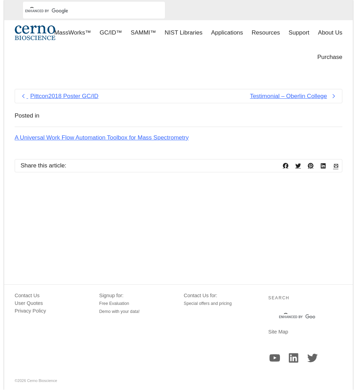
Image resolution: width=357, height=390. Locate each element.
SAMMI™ (143, 32)
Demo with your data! (119, 311)
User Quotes (29, 303)
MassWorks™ (72, 32)
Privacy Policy (30, 311)
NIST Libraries (183, 32)
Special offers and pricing (208, 303)
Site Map (278, 332)
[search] (85, 11)
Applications (227, 32)
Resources (266, 32)
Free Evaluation (114, 303)
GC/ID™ (111, 32)
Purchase (329, 57)
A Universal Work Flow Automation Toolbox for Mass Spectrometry (102, 137)
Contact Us (27, 295)
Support (299, 32)
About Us (330, 32)
